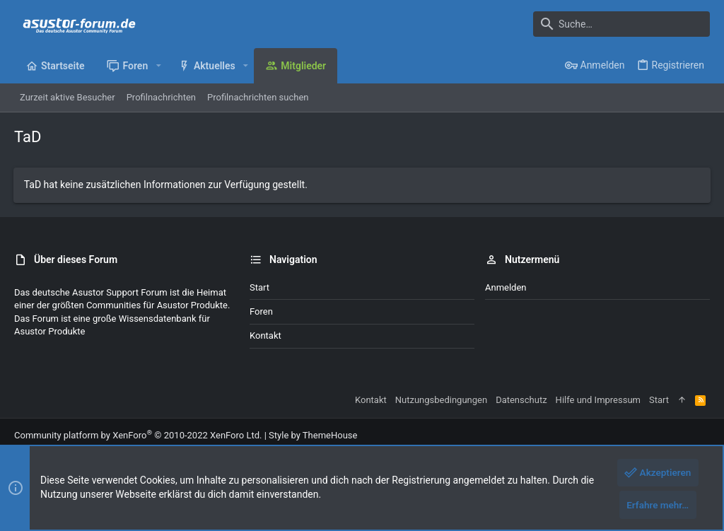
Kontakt (265, 335)
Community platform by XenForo (138, 435)
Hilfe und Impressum (598, 400)
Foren (261, 311)
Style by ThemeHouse (313, 435)
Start (259, 287)
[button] (158, 65)
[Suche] (621, 24)
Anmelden (506, 287)
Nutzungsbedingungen (441, 400)
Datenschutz (521, 400)
